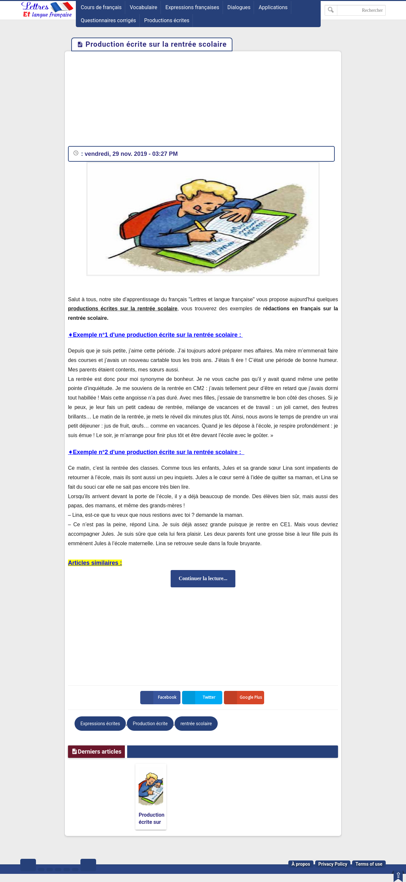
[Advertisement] (203, 100)
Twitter (200, 698)
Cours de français (101, 7)
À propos (301, 864)
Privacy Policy (332, 864)
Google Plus (244, 698)
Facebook (159, 698)
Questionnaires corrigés (108, 20)
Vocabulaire (143, 7)
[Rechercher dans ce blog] (355, 10)
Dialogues (239, 7)
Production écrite (150, 723)
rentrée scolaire (196, 723)
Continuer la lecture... (202, 578)
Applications (273, 7)
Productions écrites (166, 20)
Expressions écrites (100, 723)
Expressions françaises (192, 7)
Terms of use (368, 864)
